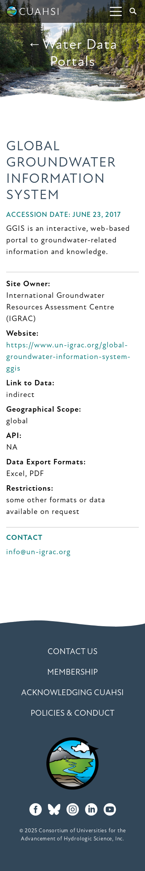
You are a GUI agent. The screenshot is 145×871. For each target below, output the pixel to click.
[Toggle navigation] (115, 11)
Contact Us (72, 652)
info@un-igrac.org (38, 552)
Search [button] (135, 11)
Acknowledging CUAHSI (72, 693)
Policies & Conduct (72, 714)
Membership (72, 672)
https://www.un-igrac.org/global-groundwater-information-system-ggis (68, 357)
